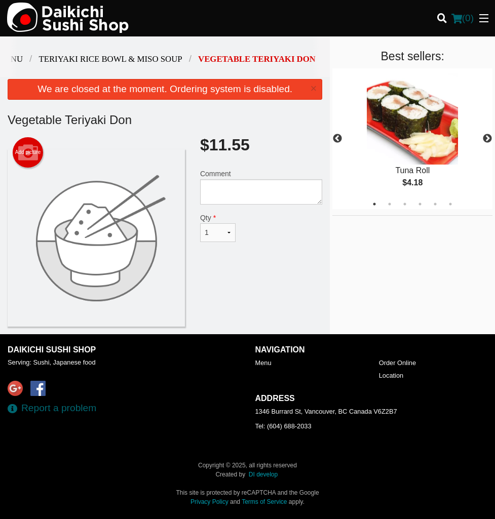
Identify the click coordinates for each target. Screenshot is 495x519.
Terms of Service (264, 501)
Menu (263, 363)
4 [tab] (420, 204)
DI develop (263, 474)
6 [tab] (450, 204)
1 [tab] (374, 204)
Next (487, 139)
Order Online (397, 363)
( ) (462, 18)
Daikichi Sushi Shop (52, 349)
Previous (337, 139)
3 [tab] (405, 204)
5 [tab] (435, 204)
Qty (218, 228)
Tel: (283, 426)
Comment (261, 187)
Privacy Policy (210, 501)
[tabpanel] (412, 139)
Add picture (28, 152)
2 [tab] (390, 204)
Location (391, 375)
